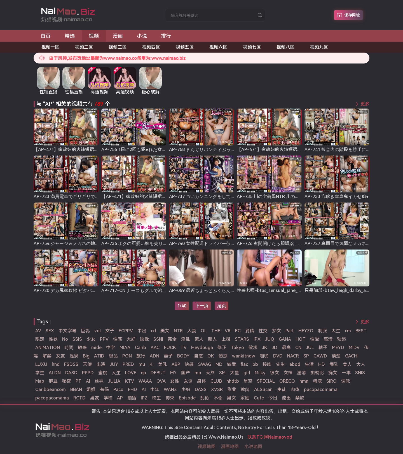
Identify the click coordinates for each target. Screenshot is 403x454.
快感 (189, 364)
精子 (322, 347)
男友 (94, 398)
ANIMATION (47, 347)
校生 (156, 398)
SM (222, 372)
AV (38, 330)
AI (144, 389)
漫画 (118, 36)
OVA (161, 381)
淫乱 (185, 339)
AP (120, 398)
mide (96, 347)
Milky (260, 372)
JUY (114, 364)
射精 (249, 330)
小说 (142, 36)
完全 (172, 339)
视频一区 (50, 47)
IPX (257, 339)
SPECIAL (266, 381)
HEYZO (305, 330)
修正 (221, 347)
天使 (87, 364)
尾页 (221, 306)
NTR (178, 330)
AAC (155, 347)
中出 (141, 330)
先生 (280, 364)
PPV (104, 339)
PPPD (88, 372)
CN (298, 347)
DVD (278, 356)
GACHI (352, 356)
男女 (231, 398)
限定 (39, 339)
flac (244, 364)
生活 (309, 364)
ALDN (55, 372)
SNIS (360, 372)
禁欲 (299, 398)
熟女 (276, 330)
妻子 (168, 356)
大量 (234, 372)
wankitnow (243, 356)
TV (184, 347)
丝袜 (99, 381)
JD (274, 347)
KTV (129, 381)
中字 (110, 347)
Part (289, 330)
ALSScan (263, 389)
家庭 (244, 398)
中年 (154, 389)
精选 (70, 36)
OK (210, 356)
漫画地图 (230, 446)
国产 (185, 372)
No (65, 339)
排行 (166, 36)
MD (218, 364)
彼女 (274, 372)
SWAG (204, 364)
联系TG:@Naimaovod (269, 437)
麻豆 (53, 381)
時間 (68, 347)
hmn (303, 381)
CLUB (216, 381)
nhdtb (232, 381)
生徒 (281, 389)
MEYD (338, 347)
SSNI (158, 339)
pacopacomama (321, 389)
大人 (360, 364)
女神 (287, 372)
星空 (247, 381)
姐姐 (90, 389)
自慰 (198, 356)
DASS (201, 389)
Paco (118, 389)
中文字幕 (67, 330)
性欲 (53, 339)
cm (348, 330)
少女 (90, 339)
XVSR (217, 389)
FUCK (170, 347)
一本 (346, 372)
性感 (117, 339)
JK (264, 347)
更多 (364, 104)
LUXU (41, 364)
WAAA (145, 381)
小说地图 (253, 446)
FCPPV (126, 330)
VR (228, 330)
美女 (164, 330)
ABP (176, 364)
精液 (317, 381)
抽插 (131, 398)
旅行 (140, 356)
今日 (272, 398)
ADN (154, 356)
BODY (183, 356)
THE (215, 330)
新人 (212, 339)
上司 (225, 339)
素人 (199, 339)
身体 (201, 381)
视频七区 (252, 47)
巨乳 (85, 330)
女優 (188, 381)
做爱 (231, 364)
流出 (286, 398)
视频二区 (84, 47)
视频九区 (319, 47)
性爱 (314, 339)
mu (142, 364)
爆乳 (333, 364)
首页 (46, 36)
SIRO (331, 381)
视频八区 (285, 47)
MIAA (125, 347)
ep (143, 372)
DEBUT (158, 372)
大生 (335, 330)
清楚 (336, 356)
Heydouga (202, 347)
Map (39, 381)
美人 (347, 364)
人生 (116, 372)
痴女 (332, 372)
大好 (130, 339)
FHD (132, 389)
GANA (285, 339)
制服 (322, 330)
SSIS (77, 339)
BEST (361, 330)
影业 (231, 389)
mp (198, 372)
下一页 (201, 306)
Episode (187, 398)
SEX (50, 330)
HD (321, 364)
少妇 (185, 389)
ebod (294, 364)
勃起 (341, 339)
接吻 (267, 364)
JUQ (269, 339)
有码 (104, 389)
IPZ (144, 398)
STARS (242, 339)
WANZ (170, 389)
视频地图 (206, 446)
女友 (60, 356)
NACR (293, 356)
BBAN (76, 389)
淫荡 (301, 372)
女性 (174, 381)
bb (255, 364)
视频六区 (218, 47)
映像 (144, 339)
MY (173, 372)
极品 (113, 356)
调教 (345, 381)
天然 (210, 372)
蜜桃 (102, 372)
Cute (259, 398)
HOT (301, 339)
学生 (39, 372)
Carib (140, 347)
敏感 (82, 347)
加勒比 (317, 372)
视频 (94, 36)
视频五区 (185, 47)
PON (127, 356)
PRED (128, 364)
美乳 (162, 364)
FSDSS (71, 364)
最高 (286, 347)
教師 (245, 389)
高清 (328, 339)
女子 (109, 330)
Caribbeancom (50, 389)
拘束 (169, 398)
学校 (108, 398)
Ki (151, 364)
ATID (99, 356)
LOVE (130, 372)
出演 (100, 364)
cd (153, 330)
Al (88, 381)
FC (238, 330)
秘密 (66, 381)
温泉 (73, 356)
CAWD (320, 356)
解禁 (47, 356)
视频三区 (117, 47)
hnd (56, 364)
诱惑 (223, 356)
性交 (263, 330)
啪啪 (264, 356)
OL (204, 330)
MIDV (354, 347)
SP (306, 356)
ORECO (287, 381)
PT (78, 381)
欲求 (253, 347)
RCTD (79, 398)
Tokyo (237, 347)
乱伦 (204, 398)
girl (246, 372)
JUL (310, 347)
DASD (71, 372)
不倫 (218, 398)
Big (86, 356)
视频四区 (151, 47)
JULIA (114, 381)
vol (97, 330)
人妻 (191, 330)
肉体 (294, 389)
